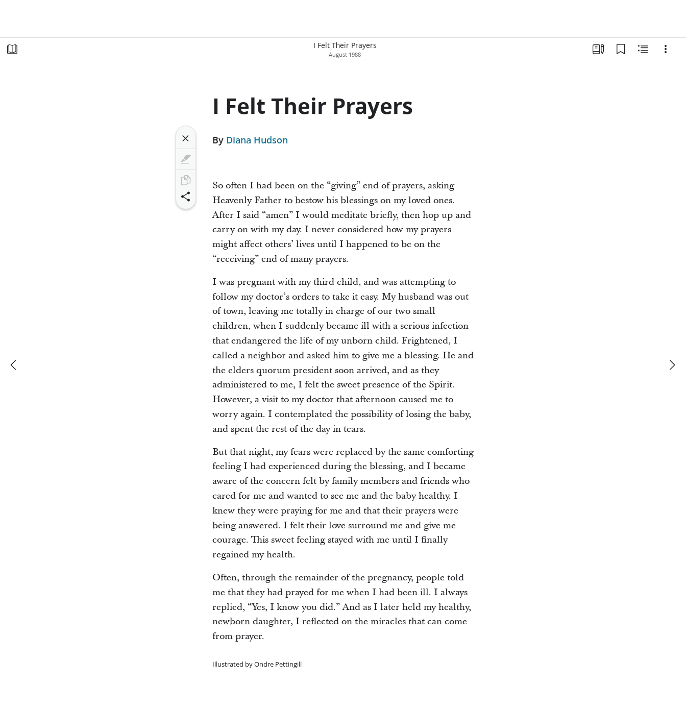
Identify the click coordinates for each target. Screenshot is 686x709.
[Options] (665, 49)
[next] (672, 365)
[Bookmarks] (620, 49)
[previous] (14, 365)
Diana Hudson (257, 139)
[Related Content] (643, 49)
